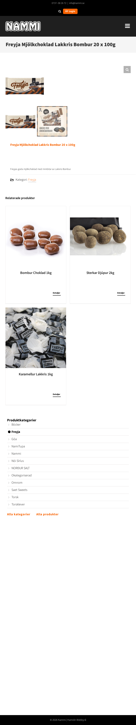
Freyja (32, 179)
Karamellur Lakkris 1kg (36, 374)
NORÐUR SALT (21, 468)
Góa (14, 439)
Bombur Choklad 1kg (36, 272)
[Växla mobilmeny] (128, 26)
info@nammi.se (76, 3)
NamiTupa (18, 446)
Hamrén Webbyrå (76, 720)
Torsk (15, 497)
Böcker (16, 424)
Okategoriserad (22, 475)
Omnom (17, 482)
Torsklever (18, 504)
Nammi (16, 453)
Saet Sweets (19, 490)
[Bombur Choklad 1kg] (35, 236)
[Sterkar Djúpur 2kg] (100, 236)
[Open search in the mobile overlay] (59, 11)
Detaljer (56, 292)
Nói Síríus (18, 461)
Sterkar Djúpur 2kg (100, 272)
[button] (127, 69)
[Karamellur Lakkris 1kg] (35, 338)
